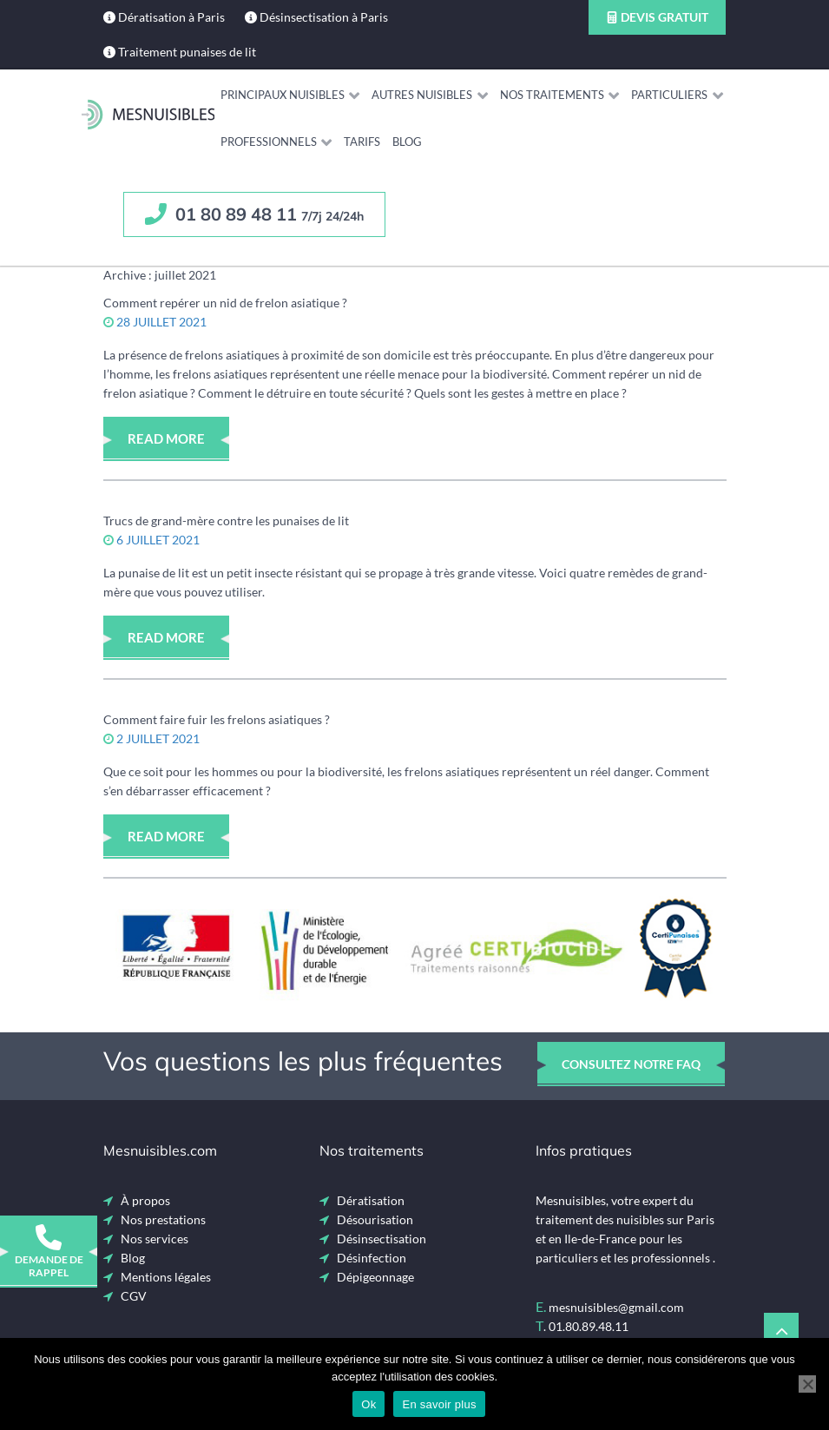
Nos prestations (163, 1219)
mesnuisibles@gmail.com (616, 1307)
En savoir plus (439, 1404)
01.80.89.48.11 (588, 1326)
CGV (134, 1295)
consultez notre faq (631, 1064)
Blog (133, 1257)
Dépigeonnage (375, 1276)
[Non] (807, 1384)
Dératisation (371, 1200)
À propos (145, 1200)
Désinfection (371, 1257)
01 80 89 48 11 (254, 214)
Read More (166, 438)
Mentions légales (166, 1276)
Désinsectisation (381, 1238)
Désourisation (375, 1219)
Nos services (154, 1238)
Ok (368, 1404)
